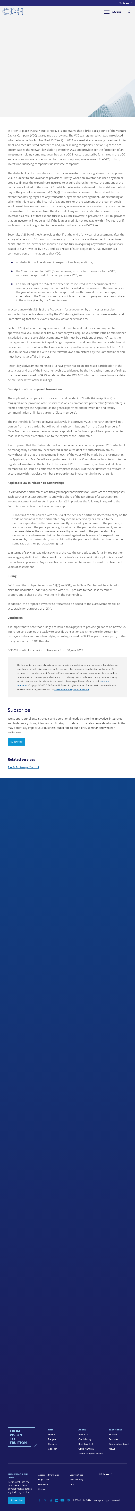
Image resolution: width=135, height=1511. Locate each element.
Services (113, 1439)
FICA (72, 1484)
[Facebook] (39, 1500)
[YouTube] (62, 1500)
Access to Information (49, 1475)
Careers (52, 1444)
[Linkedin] (57, 1500)
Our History (84, 1439)
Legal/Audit (43, 1479)
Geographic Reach (119, 1444)
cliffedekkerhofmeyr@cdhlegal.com (71, 689)
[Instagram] (51, 1500)
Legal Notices (76, 1475)
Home (51, 1434)
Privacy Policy (76, 1479)
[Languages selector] (125, 3)
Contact (52, 1448)
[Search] (129, 12)
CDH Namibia (86, 1448)
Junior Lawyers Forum (90, 1453)
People (52, 1439)
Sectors (113, 1434)
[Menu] (112, 12)
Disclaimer (43, 1484)
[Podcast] (68, 1500)
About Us (83, 1434)
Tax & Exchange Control (23, 767)
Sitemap (42, 1489)
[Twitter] (45, 1500)
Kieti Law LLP (86, 1444)
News (112, 1448)
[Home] (13, 12)
